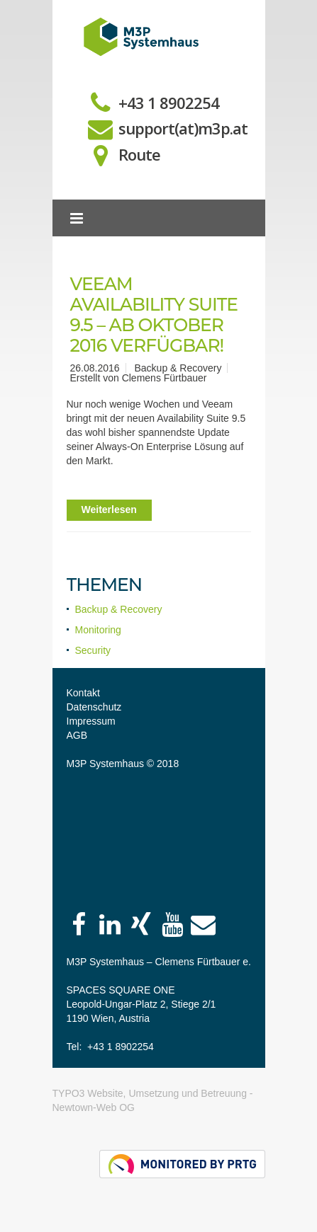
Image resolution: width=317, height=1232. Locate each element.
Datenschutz (94, 707)
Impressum (91, 721)
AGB (77, 735)
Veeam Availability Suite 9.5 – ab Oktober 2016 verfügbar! (154, 314)
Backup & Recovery (118, 609)
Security (93, 650)
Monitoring (98, 629)
